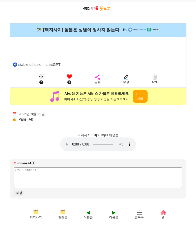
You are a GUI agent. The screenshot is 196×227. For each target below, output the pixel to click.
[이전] (88, 214)
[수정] (126, 79)
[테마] (35, 214)
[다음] (114, 214)
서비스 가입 (140, 96)
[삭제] (154, 79)
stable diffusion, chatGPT (39, 64)
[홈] (163, 214)
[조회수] (41, 79)
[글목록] (139, 214)
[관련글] (63, 214)
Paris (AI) (25, 119)
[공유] (97, 79)
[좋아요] (69, 79)
